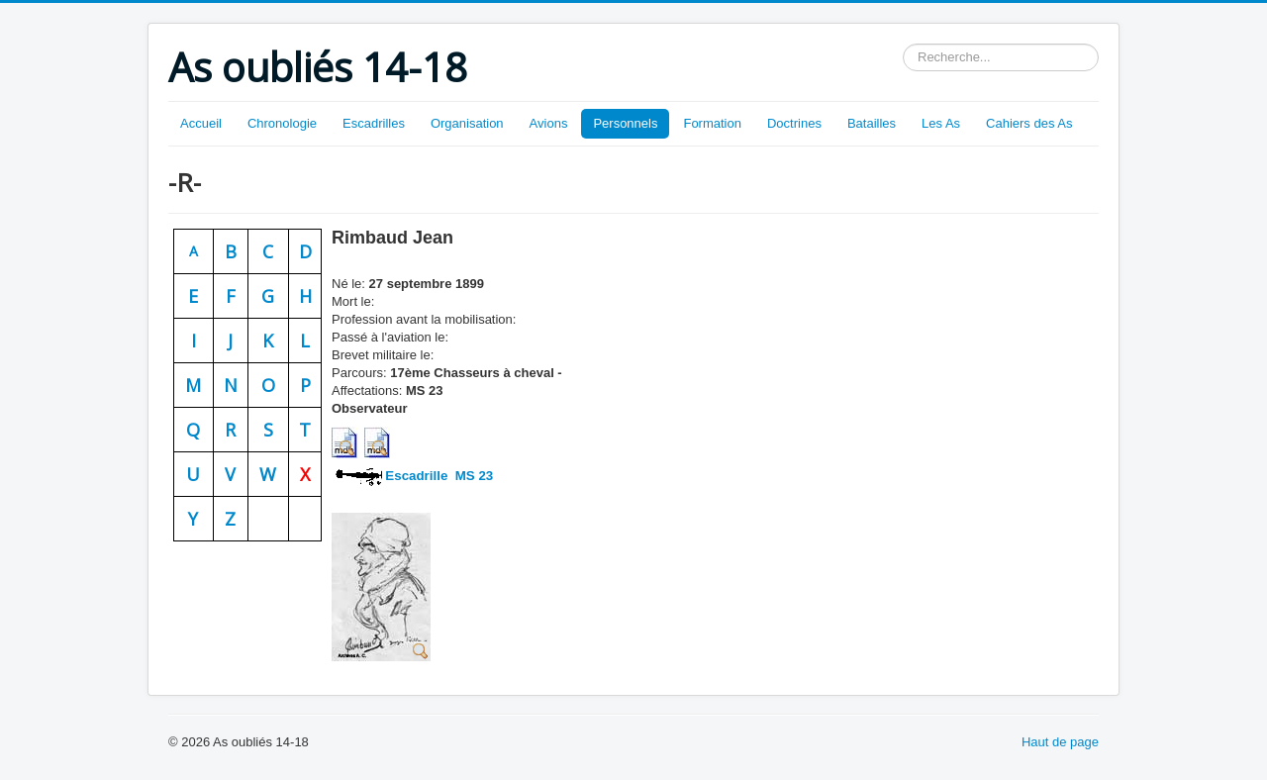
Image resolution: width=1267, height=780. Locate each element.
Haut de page (1060, 741)
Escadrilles (373, 123)
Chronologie (282, 123)
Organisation (467, 123)
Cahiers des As (1029, 123)
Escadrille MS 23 (439, 475)
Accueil (201, 123)
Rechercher (903, 44)
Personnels (625, 123)
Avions (549, 123)
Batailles (871, 123)
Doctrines (794, 123)
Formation (712, 123)
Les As (941, 123)
